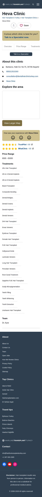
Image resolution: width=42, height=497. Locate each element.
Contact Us (6, 347)
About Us (5, 343)
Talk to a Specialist (21, 54)
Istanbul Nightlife (8, 432)
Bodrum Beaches (8, 420)
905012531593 (12, 72)
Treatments (35, 46)
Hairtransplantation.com (10, 398)
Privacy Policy (7, 363)
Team (4, 352)
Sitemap (5, 371)
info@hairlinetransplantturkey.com (14, 453)
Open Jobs (6, 355)
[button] (33, 4)
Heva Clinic (10, 81)
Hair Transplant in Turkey (11, 18)
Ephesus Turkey (7, 416)
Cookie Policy (7, 368)
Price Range (21, 46)
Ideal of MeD (6, 386)
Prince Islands (7, 424)
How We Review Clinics (10, 360)
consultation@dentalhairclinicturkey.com (22, 76)
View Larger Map (12, 123)
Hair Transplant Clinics (29, 18)
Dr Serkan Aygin (8, 402)
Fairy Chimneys (7, 428)
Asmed (4, 394)
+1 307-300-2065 (8, 457)
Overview (8, 46)
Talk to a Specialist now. (16, 37)
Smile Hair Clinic (8, 390)
